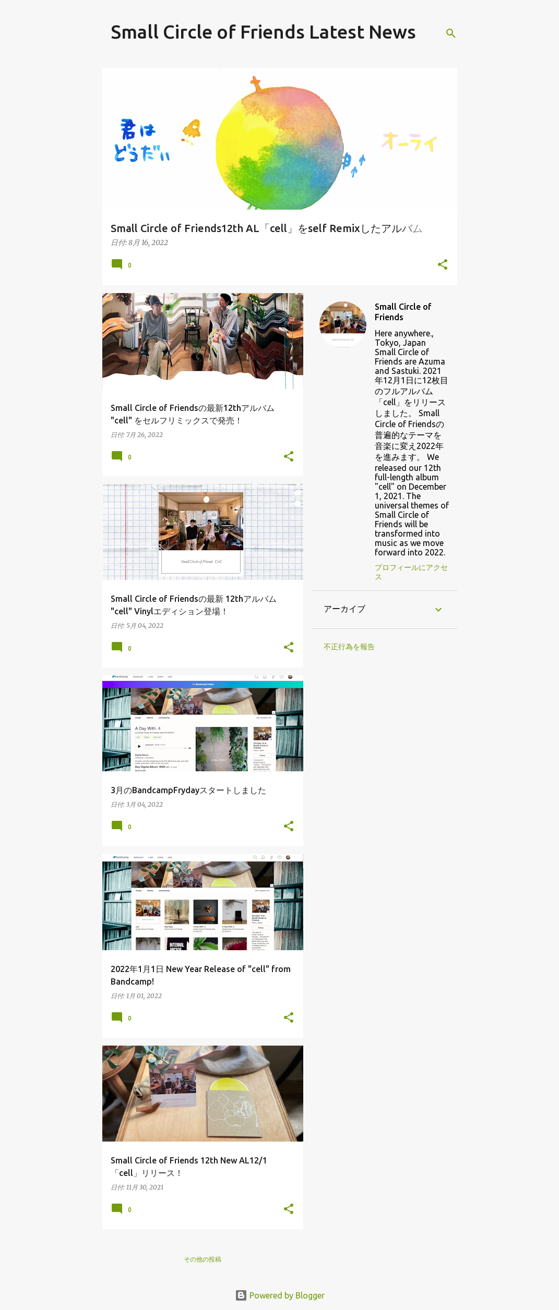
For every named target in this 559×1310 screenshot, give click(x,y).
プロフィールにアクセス (411, 572)
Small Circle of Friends (403, 312)
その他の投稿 (202, 1259)
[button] (442, 265)
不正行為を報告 (349, 646)
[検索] (451, 33)
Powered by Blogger (280, 1295)
